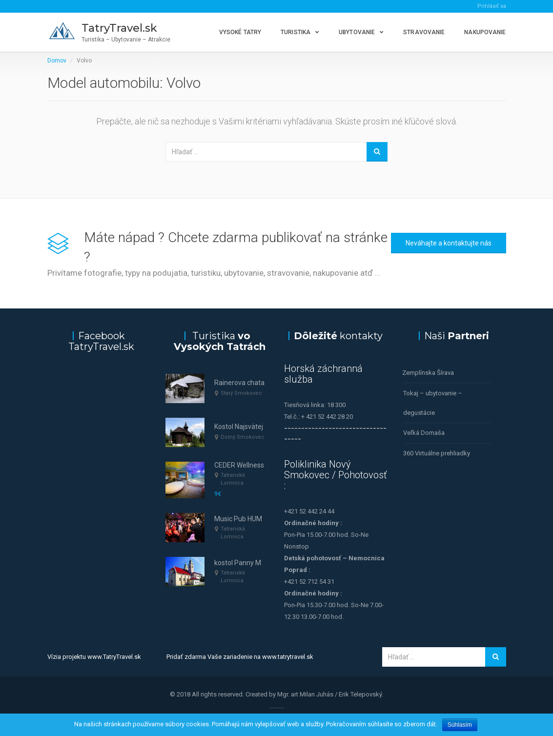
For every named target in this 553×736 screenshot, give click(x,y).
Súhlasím (460, 724)
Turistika (295, 32)
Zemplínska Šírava (428, 372)
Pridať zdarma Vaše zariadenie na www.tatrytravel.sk (239, 656)
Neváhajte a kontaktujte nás (449, 243)
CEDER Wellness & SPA (249, 465)
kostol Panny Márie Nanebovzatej (265, 563)
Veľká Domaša (424, 432)
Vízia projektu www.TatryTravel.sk (94, 656)
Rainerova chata (239, 383)
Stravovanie (424, 32)
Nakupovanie (485, 32)
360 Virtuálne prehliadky (436, 452)
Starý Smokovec (241, 393)
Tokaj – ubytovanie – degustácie (432, 402)
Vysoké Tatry (240, 32)
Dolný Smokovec (243, 437)
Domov (56, 60)
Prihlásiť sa (491, 6)
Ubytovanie (357, 32)
